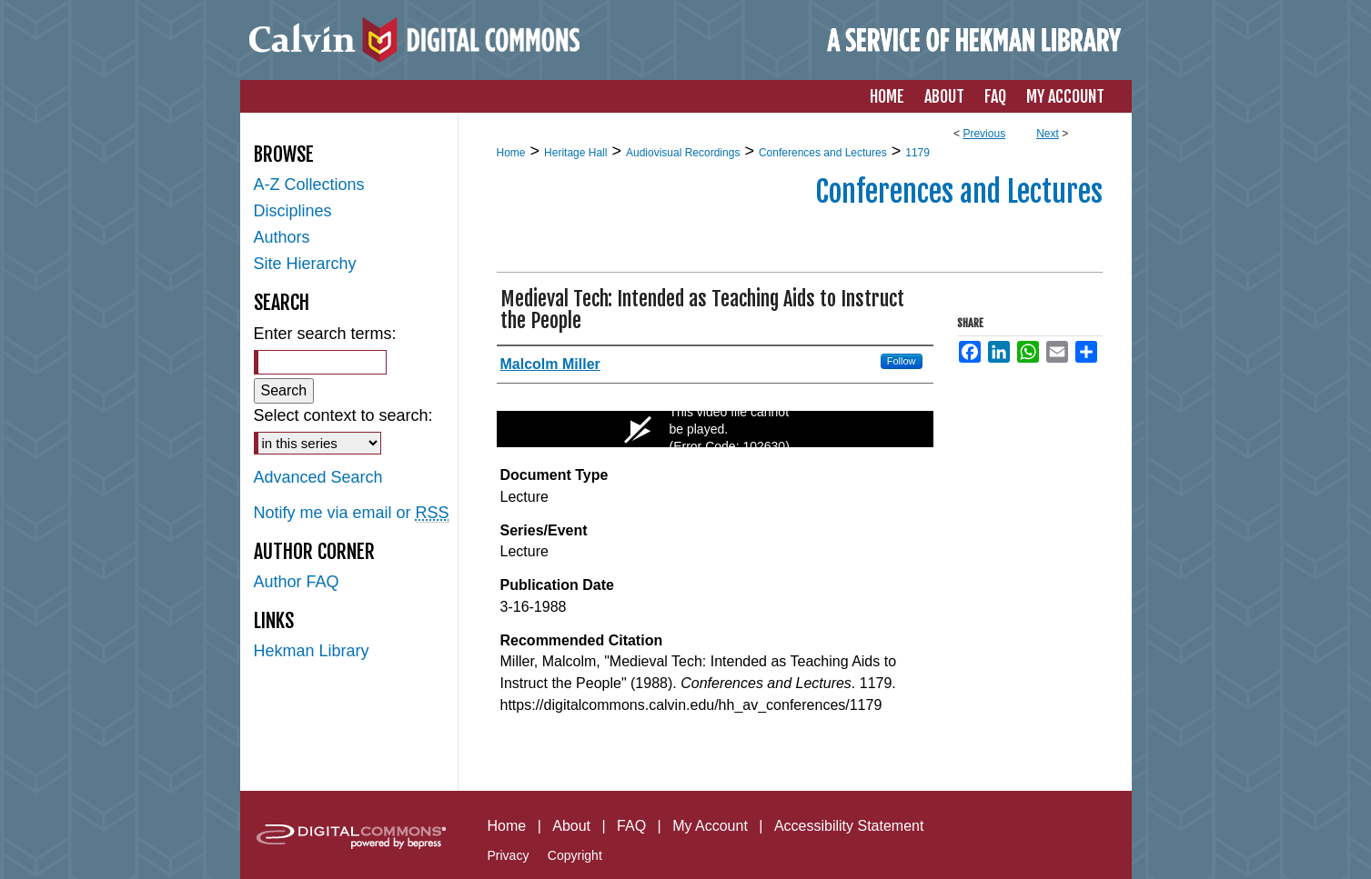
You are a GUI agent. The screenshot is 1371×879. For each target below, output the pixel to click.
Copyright (575, 855)
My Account (710, 826)
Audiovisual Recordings (683, 152)
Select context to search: (343, 415)
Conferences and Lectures (823, 152)
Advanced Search (318, 477)
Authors (282, 237)
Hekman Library (311, 651)
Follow (901, 360)
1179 (917, 152)
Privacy (508, 855)
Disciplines (293, 211)
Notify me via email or (351, 513)
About (571, 826)
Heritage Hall (575, 152)
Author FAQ (296, 582)
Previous (984, 133)
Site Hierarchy (305, 264)
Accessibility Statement (849, 826)
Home (511, 152)
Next (1047, 133)
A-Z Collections (309, 184)
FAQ (631, 826)
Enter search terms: (325, 334)
